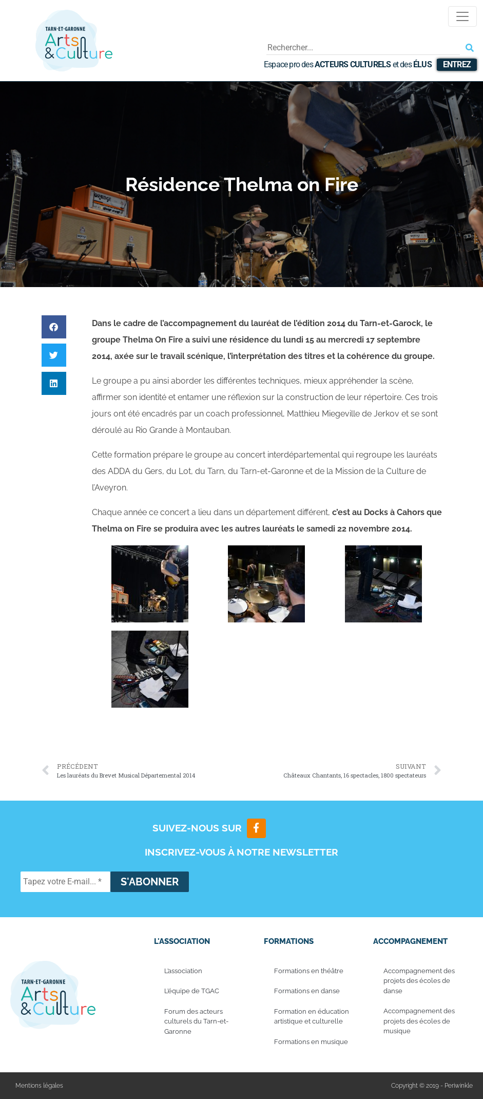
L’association (183, 971)
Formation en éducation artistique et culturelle (311, 1017)
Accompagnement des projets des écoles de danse (419, 981)
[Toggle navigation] (462, 16)
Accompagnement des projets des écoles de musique (419, 1021)
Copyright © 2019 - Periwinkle (432, 1085)
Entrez (457, 64)
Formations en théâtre (308, 971)
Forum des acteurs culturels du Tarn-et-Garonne (196, 1021)
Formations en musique (311, 1042)
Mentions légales (39, 1085)
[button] (54, 326)
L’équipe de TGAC (191, 991)
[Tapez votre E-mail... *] (65, 881)
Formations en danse (307, 991)
